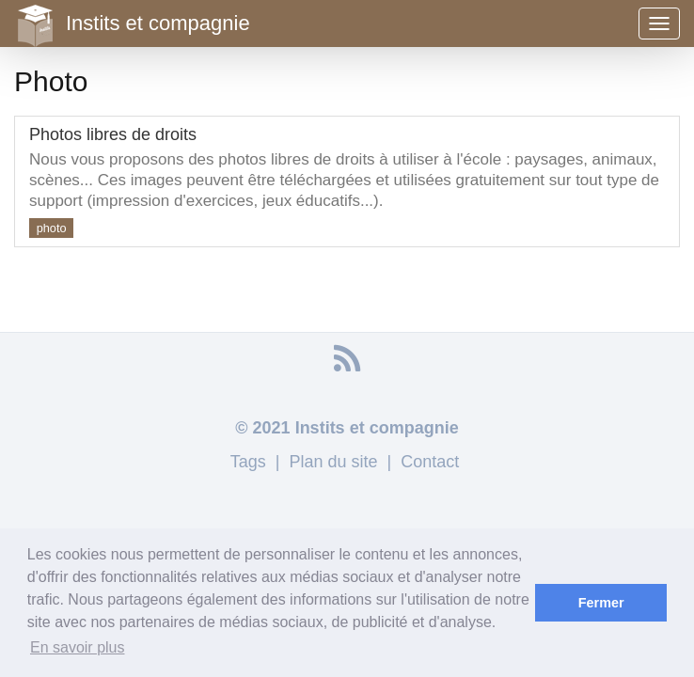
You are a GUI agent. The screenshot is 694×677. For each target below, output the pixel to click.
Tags (248, 461)
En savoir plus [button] (77, 647)
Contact (430, 461)
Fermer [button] (601, 602)
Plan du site (333, 461)
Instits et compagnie (132, 23)
